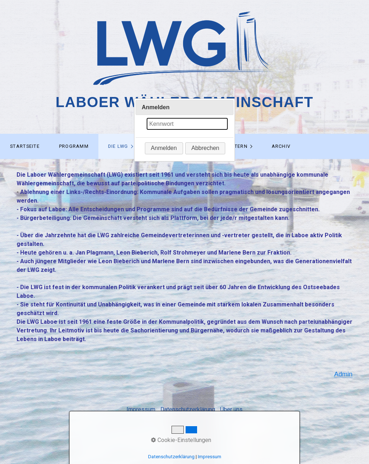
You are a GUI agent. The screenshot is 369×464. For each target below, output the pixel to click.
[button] (164, 148)
